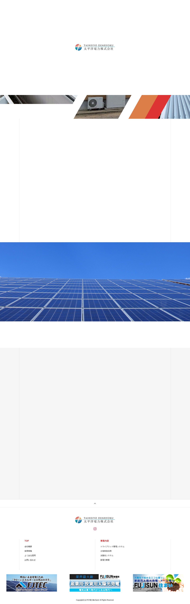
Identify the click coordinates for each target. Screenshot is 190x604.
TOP (27, 541)
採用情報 (28, 551)
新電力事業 (105, 560)
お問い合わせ (30, 560)
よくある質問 (30, 555)
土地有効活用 (105, 551)
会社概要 (28, 546)
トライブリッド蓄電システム (112, 546)
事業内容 (104, 541)
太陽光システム (106, 555)
